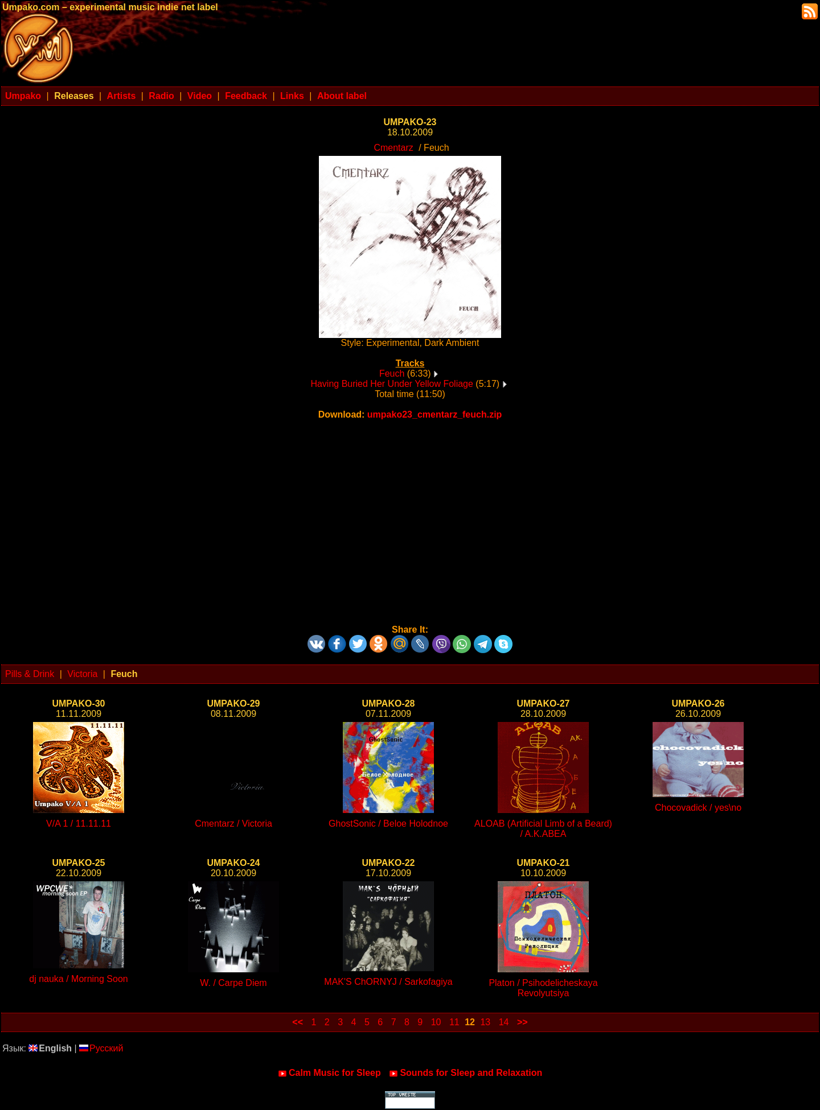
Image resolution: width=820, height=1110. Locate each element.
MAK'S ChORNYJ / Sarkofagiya (388, 982)
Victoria (82, 674)
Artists (121, 96)
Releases (73, 96)
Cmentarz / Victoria (233, 823)
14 (504, 1022)
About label (342, 96)
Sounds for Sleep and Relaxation (465, 1073)
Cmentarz (393, 147)
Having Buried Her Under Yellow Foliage (391, 384)
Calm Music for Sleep (329, 1073)
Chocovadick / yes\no (698, 807)
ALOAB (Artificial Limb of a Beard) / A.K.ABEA (543, 829)
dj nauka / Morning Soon (78, 979)
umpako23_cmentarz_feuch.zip (434, 414)
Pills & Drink (29, 674)
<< (297, 1022)
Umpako (23, 96)
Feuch (391, 373)
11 (454, 1022)
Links (292, 96)
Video (199, 96)
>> (522, 1022)
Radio (161, 96)
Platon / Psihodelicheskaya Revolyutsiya (543, 988)
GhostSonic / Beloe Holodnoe (388, 823)
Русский (101, 1048)
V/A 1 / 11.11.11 (78, 823)
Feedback (246, 96)
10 (436, 1022)
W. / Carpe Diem (233, 983)
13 (485, 1022)
